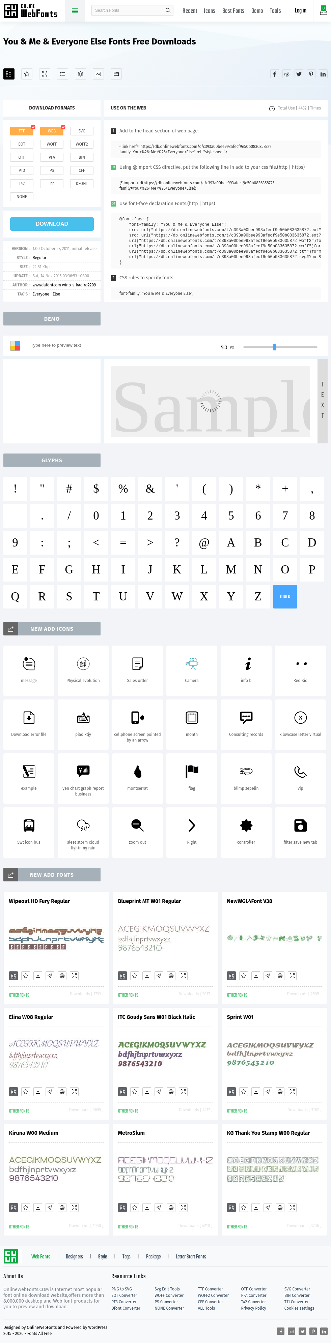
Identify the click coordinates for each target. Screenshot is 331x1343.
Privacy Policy (253, 1308)
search (168, 10)
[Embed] (62, 975)
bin (82, 157)
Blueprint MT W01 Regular (149, 901)
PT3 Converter (124, 1302)
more (285, 596)
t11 (51, 183)
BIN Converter (297, 1295)
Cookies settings (299, 1308)
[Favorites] (26, 74)
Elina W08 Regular (31, 1017)
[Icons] (98, 74)
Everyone (40, 294)
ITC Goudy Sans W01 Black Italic (156, 1017)
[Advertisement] (54, 401)
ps (52, 170)
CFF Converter (210, 1302)
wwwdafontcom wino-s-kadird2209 (64, 285)
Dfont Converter (125, 1308)
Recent (190, 11)
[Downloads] (37, 975)
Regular (39, 257)
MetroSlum (131, 1133)
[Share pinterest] (311, 73)
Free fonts (33, 11)
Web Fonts (40, 1257)
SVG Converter (297, 1289)
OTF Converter (254, 1289)
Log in (300, 11)
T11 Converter (296, 1302)
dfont (82, 183)
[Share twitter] (299, 73)
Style (102, 1257)
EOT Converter (124, 1295)
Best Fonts (233, 11)
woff (52, 144)
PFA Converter (254, 1295)
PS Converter (166, 1302)
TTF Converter (210, 1289)
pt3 (22, 170)
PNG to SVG (121, 1289)
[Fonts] (116, 74)
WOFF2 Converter (213, 1295)
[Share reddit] (286, 73)
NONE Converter (169, 1308)
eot (21, 144)
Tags (126, 1257)
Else (56, 294)
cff (82, 170)
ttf (22, 131)
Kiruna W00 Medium (33, 1133)
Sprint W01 (240, 1017)
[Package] (80, 74)
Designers (74, 1257)
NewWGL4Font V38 (250, 901)
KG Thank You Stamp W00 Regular (268, 1133)
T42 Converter (253, 1302)
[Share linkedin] (323, 73)
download (52, 224)
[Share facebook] (274, 73)
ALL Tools (206, 1308)
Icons (210, 11)
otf (22, 157)
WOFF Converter (169, 1295)
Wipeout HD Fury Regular (39, 901)
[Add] (9, 74)
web (52, 131)
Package (153, 1257)
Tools (275, 11)
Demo (257, 11)
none (22, 196)
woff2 (82, 144)
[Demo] (44, 74)
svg (81, 131)
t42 (22, 183)
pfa (52, 157)
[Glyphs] (62, 74)
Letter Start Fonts (191, 1257)
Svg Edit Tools (167, 1289)
